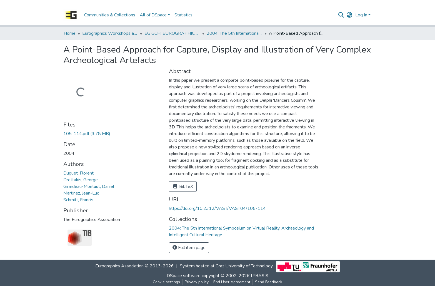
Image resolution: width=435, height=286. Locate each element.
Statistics (183, 15)
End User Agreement (231, 282)
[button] (349, 15)
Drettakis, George (80, 180)
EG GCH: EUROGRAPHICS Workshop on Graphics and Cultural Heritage (172, 33)
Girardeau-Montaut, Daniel (88, 186)
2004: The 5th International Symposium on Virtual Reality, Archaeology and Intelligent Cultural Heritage (234, 33)
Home (70, 33)
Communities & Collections (109, 15)
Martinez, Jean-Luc (81, 193)
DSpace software (184, 276)
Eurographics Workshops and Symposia (110, 33)
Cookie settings (166, 282)
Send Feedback (268, 282)
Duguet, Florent (78, 173)
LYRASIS (259, 276)
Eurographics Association (119, 266)
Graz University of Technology (244, 266)
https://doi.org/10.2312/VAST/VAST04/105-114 (217, 208)
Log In (361, 15)
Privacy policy (197, 282)
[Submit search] (341, 15)
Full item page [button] (189, 248)
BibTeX (182, 186)
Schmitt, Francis (78, 200)
